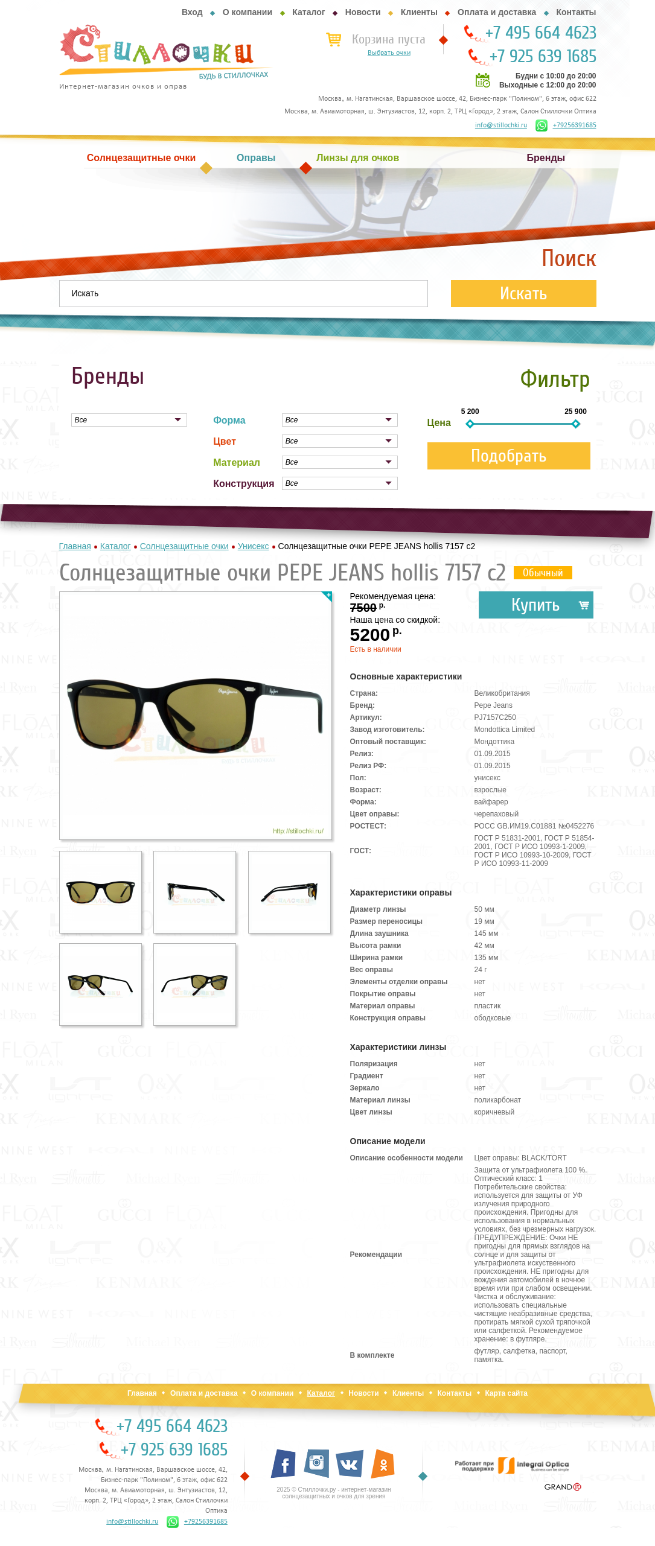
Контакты (576, 12)
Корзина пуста (389, 39)
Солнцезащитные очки (141, 158)
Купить (535, 605)
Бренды (546, 158)
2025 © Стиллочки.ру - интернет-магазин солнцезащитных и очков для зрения (333, 1493)
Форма (229, 420)
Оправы (256, 158)
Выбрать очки (389, 53)
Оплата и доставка (497, 12)
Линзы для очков (357, 158)
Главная (142, 1393)
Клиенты (419, 12)
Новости (363, 12)
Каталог (308, 12)
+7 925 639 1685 (543, 57)
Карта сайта (506, 1393)
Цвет (224, 441)
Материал (236, 462)
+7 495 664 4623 (540, 33)
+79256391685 (565, 125)
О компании (247, 12)
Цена (439, 423)
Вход (192, 12)
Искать (524, 293)
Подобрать (509, 455)
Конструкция (243, 484)
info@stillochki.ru (501, 125)
